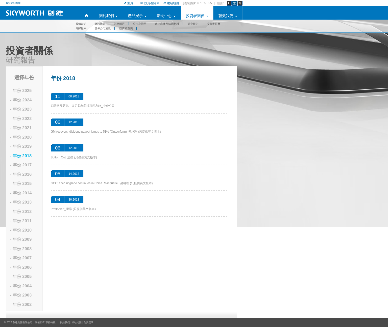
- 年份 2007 (21, 258)
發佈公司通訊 (103, 28)
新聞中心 (164, 16)
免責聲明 (89, 322)
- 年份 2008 (21, 248)
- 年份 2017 (21, 165)
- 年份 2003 (21, 295)
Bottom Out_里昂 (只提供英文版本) (74, 157)
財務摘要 (100, 23)
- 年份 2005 (21, 276)
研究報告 (193, 23)
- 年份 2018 (21, 155)
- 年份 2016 (21, 174)
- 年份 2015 (21, 183)
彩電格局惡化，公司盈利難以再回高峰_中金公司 (83, 106)
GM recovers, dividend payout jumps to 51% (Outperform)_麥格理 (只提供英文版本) (106, 131)
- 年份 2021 (21, 127)
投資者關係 (151, 3)
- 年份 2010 (21, 230)
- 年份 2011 (21, 220)
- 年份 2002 (21, 304)
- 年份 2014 (21, 193)
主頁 (130, 3)
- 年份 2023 (21, 109)
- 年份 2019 (21, 146)
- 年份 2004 (21, 286)
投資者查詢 (126, 28)
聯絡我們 (65, 322)
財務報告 (119, 23)
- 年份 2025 (21, 90)
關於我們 (106, 16)
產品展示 (135, 16)
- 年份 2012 (21, 211)
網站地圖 (173, 3)
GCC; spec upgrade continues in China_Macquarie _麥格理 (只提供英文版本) (102, 183)
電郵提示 (80, 28)
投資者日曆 (213, 23)
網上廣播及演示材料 (167, 23)
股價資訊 (80, 23)
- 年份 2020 (21, 137)
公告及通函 (139, 23)
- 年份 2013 (21, 202)
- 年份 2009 (21, 239)
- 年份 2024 (21, 100)
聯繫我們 (225, 16)
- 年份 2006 (21, 267)
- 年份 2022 (21, 118)
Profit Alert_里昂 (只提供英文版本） (74, 209)
